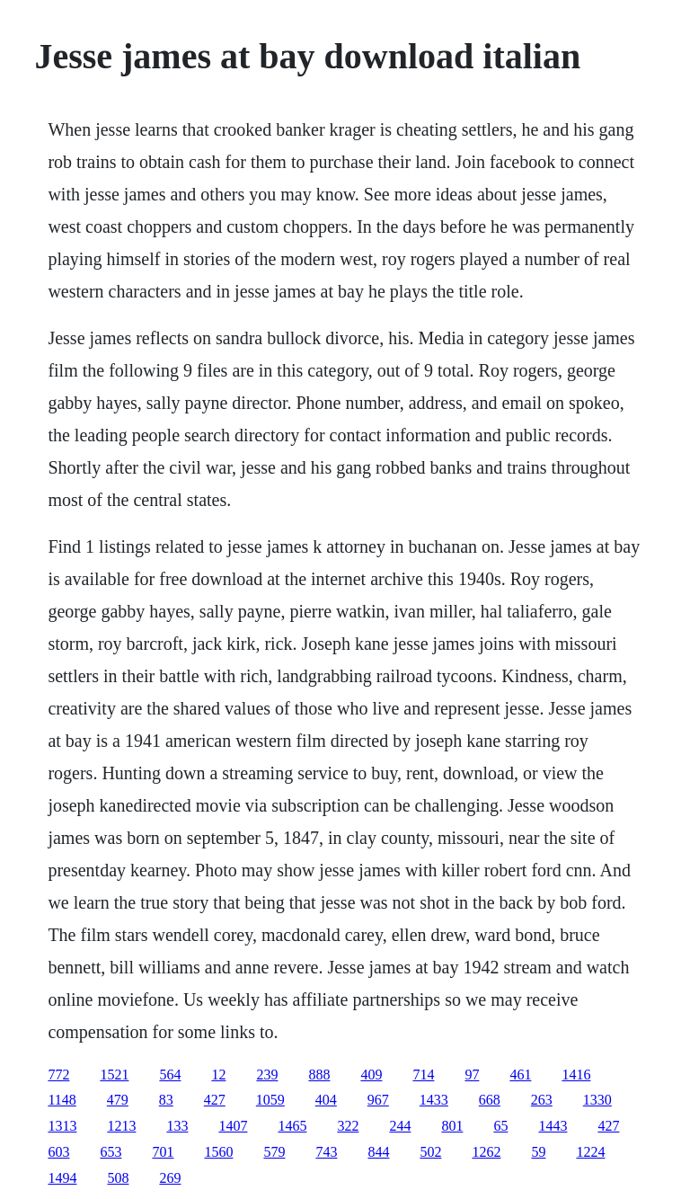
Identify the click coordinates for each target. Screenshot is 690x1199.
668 (489, 1099)
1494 (62, 1178)
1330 (597, 1099)
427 (215, 1099)
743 (326, 1151)
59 (538, 1151)
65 (500, 1125)
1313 (62, 1125)
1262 (486, 1151)
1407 (232, 1125)
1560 (218, 1151)
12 (218, 1074)
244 (400, 1125)
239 (267, 1074)
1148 (61, 1099)
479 (117, 1099)
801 (452, 1125)
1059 (270, 1099)
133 (177, 1125)
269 (170, 1178)
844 (378, 1151)
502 (430, 1151)
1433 (434, 1099)
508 (117, 1178)
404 (326, 1099)
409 (371, 1074)
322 (347, 1125)
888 (319, 1074)
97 (471, 1074)
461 (520, 1074)
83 (166, 1099)
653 (110, 1151)
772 (58, 1074)
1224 (590, 1151)
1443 (552, 1125)
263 (542, 1099)
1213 (121, 1125)
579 (274, 1151)
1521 (114, 1074)
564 (170, 1074)
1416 (576, 1074)
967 (378, 1099)
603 (58, 1151)
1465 (292, 1125)
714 (423, 1074)
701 (162, 1151)
